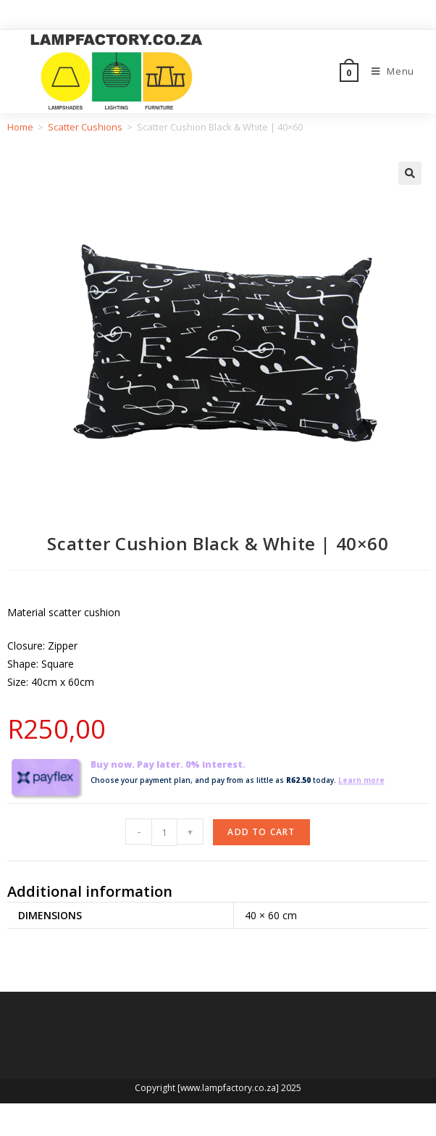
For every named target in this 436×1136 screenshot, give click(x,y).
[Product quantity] (164, 832)
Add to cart (261, 832)
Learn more (361, 780)
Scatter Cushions (85, 126)
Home (20, 126)
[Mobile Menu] (387, 71)
